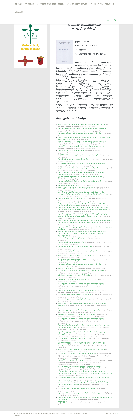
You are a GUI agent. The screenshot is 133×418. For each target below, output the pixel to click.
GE (108, 20)
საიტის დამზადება (6, 412)
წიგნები (61, 4)
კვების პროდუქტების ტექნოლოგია (85, 362)
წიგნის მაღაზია (97, 4)
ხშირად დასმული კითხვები (77, 4)
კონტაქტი (19, 12)
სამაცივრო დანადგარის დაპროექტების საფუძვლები (85, 356)
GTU (117, 414)
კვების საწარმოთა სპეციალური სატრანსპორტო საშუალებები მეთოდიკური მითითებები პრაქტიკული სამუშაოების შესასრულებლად (85, 222)
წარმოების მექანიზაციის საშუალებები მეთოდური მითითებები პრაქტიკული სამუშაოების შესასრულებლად (85, 327)
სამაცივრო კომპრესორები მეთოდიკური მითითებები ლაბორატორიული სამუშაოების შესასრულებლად (83, 384)
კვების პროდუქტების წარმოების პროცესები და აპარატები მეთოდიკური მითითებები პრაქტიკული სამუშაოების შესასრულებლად (84, 216)
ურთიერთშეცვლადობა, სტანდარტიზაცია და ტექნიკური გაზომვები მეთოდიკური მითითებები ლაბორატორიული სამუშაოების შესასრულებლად (85, 373)
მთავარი (18, 4)
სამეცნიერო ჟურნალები (46, 4)
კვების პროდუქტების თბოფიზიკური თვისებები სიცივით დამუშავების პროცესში (82, 305)
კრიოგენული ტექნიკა (84, 268)
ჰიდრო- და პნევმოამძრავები (75, 185)
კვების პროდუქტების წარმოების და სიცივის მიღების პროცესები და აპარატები (82, 334)
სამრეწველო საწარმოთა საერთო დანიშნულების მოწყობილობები (83, 286)
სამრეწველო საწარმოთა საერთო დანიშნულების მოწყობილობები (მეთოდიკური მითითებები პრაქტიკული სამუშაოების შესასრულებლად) (85, 194)
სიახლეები (109, 4)
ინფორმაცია (29, 4)
